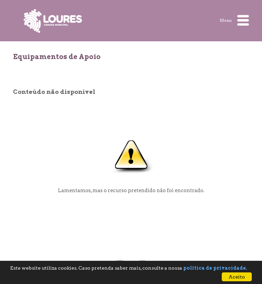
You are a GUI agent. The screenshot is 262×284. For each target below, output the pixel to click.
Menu (234, 20)
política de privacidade (214, 268)
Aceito (237, 277)
